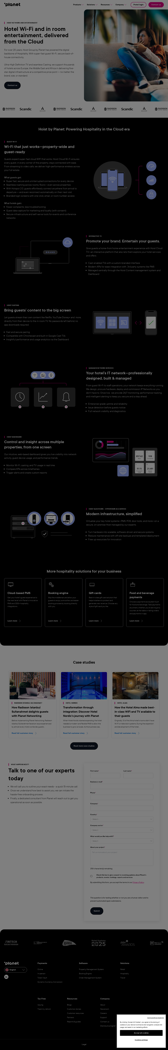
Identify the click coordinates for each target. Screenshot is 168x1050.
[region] (141, 1031)
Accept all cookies (141, 1033)
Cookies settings (141, 1040)
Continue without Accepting (155, 1018)
